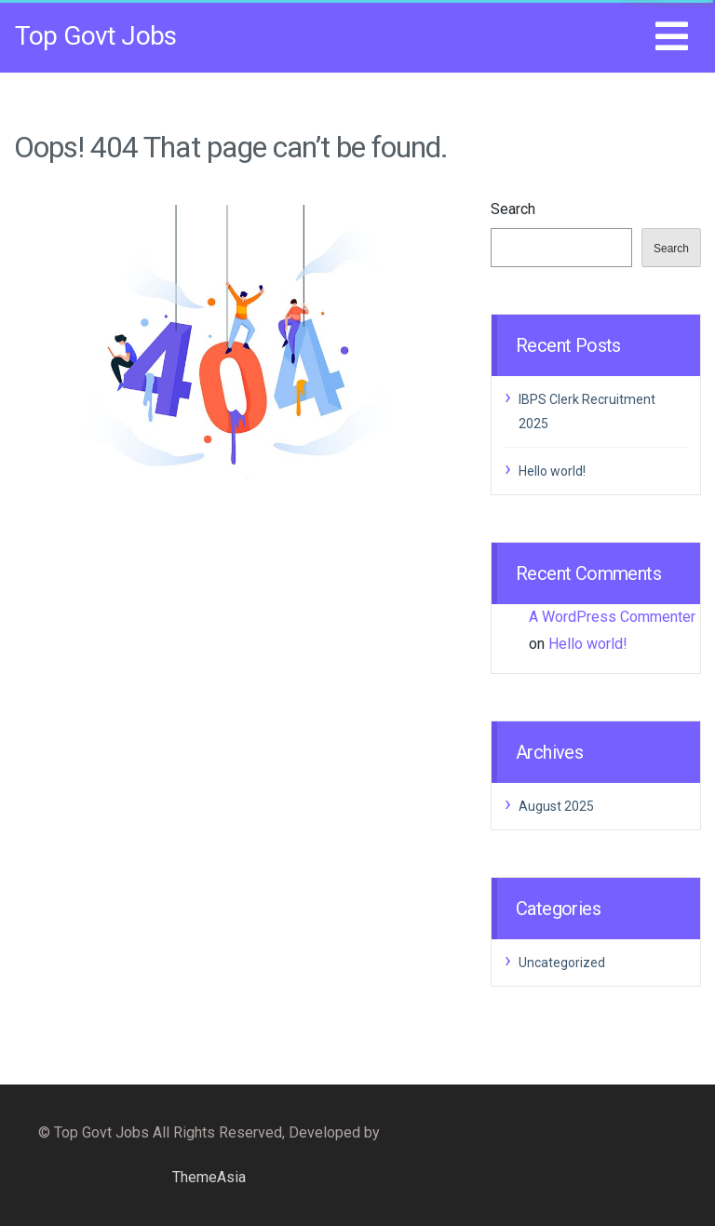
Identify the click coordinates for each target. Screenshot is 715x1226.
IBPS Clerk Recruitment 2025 (587, 411)
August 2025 (556, 806)
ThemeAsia (209, 1177)
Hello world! (552, 471)
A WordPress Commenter (612, 617)
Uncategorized (562, 962)
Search (513, 209)
